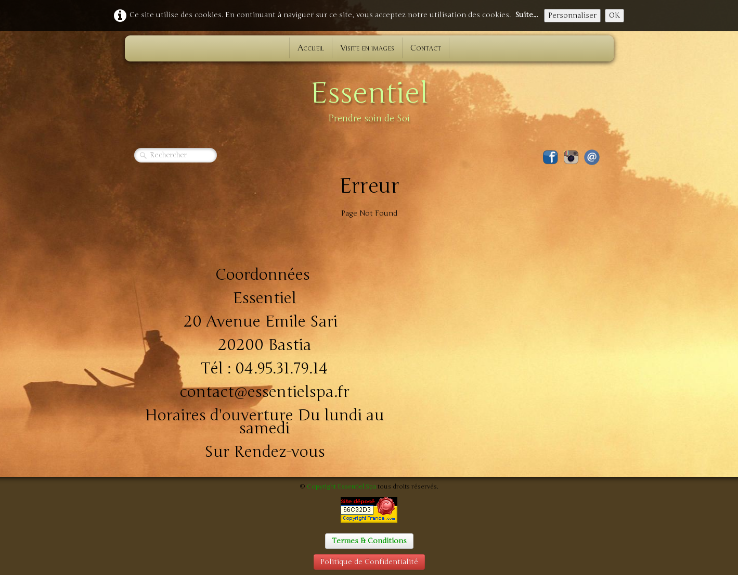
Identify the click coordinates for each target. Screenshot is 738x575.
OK (614, 15)
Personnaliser (572, 15)
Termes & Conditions (369, 540)
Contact (425, 48)
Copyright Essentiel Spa (341, 486)
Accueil (310, 48)
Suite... (526, 14)
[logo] (369, 99)
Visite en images (367, 48)
